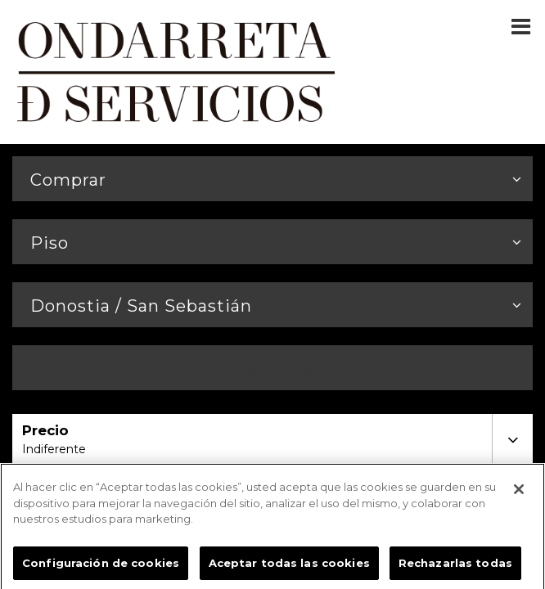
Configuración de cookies (100, 566)
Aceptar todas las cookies (289, 566)
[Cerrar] (519, 492)
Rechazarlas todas (455, 566)
